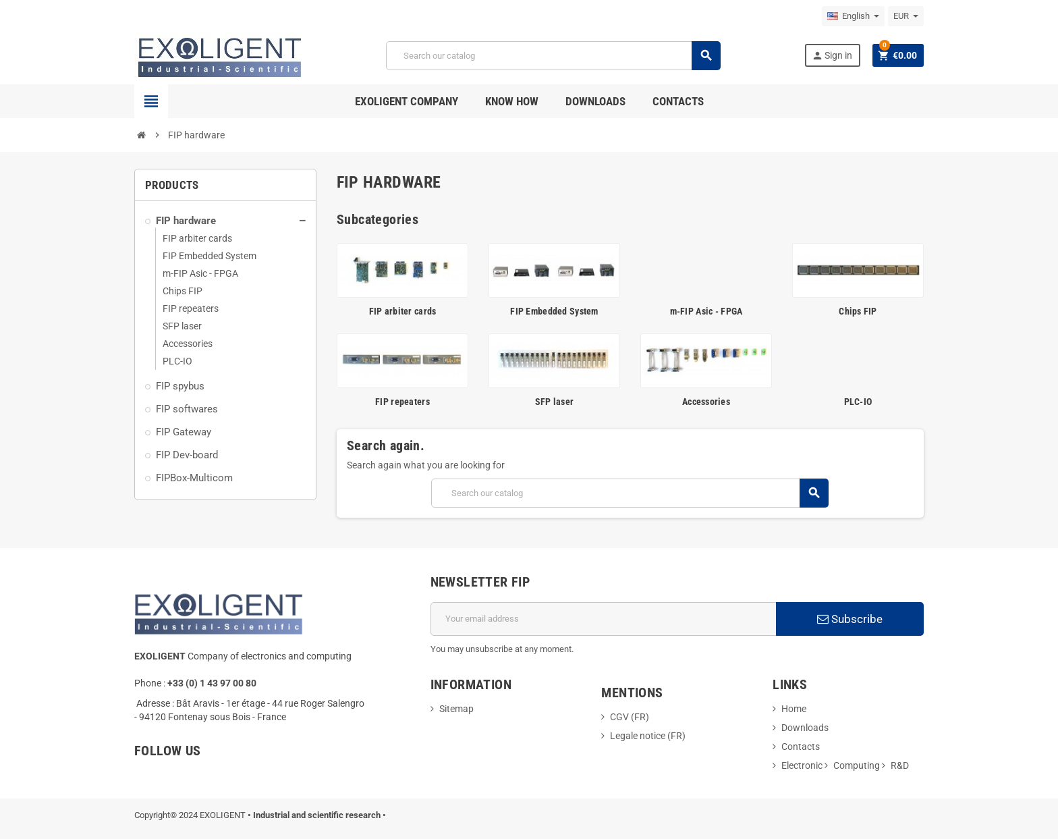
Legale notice (638, 735)
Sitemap (456, 708)
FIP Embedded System (554, 311)
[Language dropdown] (853, 16)
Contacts (800, 746)
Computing (856, 765)
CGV (619, 716)
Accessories (706, 401)
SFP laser (554, 401)
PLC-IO (858, 401)
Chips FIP (858, 311)
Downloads (805, 727)
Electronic (802, 765)
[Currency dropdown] (906, 16)
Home (793, 708)
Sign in (832, 55)
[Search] (553, 55)
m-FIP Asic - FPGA (706, 311)
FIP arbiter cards (403, 311)
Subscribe (850, 619)
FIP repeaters (402, 401)
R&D (900, 765)
